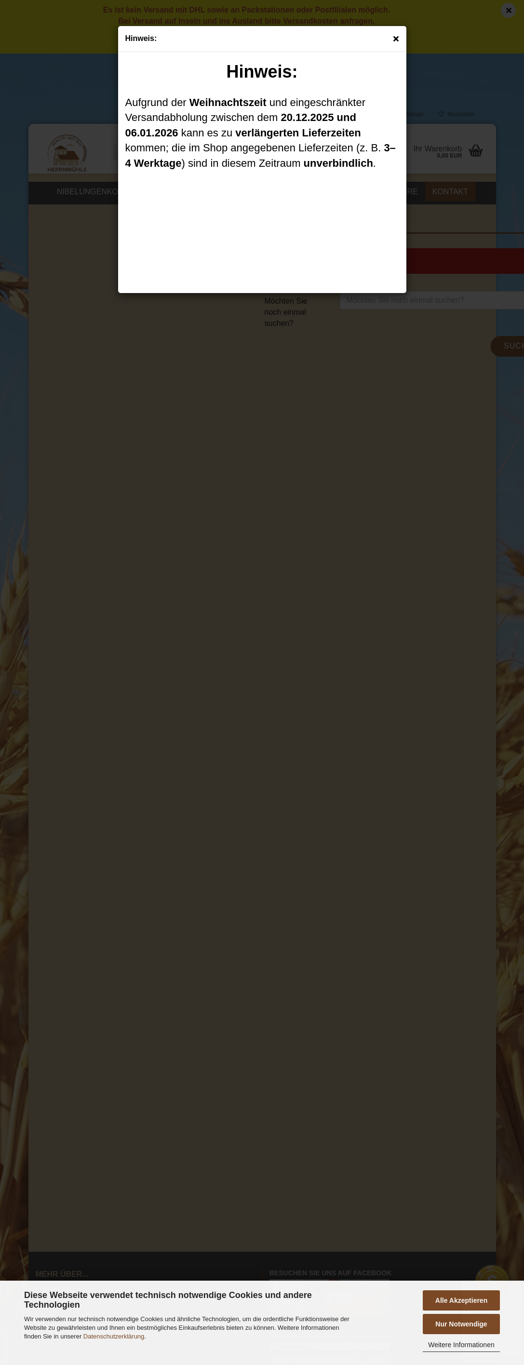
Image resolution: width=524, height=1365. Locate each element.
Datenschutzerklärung (113, 1336)
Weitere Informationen (461, 1345)
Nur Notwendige (461, 1324)
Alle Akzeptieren (461, 1300)
